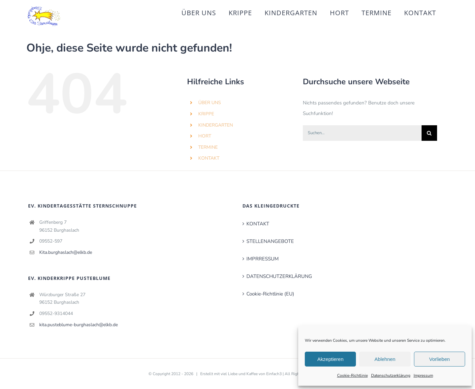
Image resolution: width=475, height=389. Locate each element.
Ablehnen (384, 359)
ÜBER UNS (209, 102)
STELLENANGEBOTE (270, 241)
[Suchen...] (362, 133)
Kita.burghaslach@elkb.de (65, 252)
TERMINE (208, 147)
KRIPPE (206, 114)
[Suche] (429, 133)
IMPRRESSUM (262, 258)
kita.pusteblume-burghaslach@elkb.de (78, 325)
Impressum (423, 375)
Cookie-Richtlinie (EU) (270, 294)
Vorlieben (439, 359)
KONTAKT (208, 158)
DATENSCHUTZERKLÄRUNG (279, 276)
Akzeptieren (330, 359)
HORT (204, 136)
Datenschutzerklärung (390, 375)
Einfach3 (274, 373)
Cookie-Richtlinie (352, 375)
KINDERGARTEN (215, 125)
